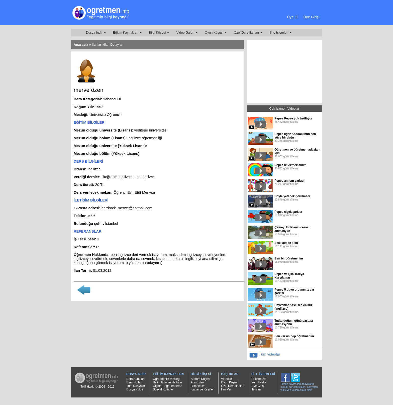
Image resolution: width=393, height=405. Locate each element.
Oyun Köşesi (214, 32)
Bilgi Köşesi (157, 32)
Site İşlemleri (279, 32)
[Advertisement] (195, 13)
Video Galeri (185, 32)
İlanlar (96, 44)
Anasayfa (81, 44)
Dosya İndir (94, 32)
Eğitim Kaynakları (125, 32)
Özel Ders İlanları (246, 32)
